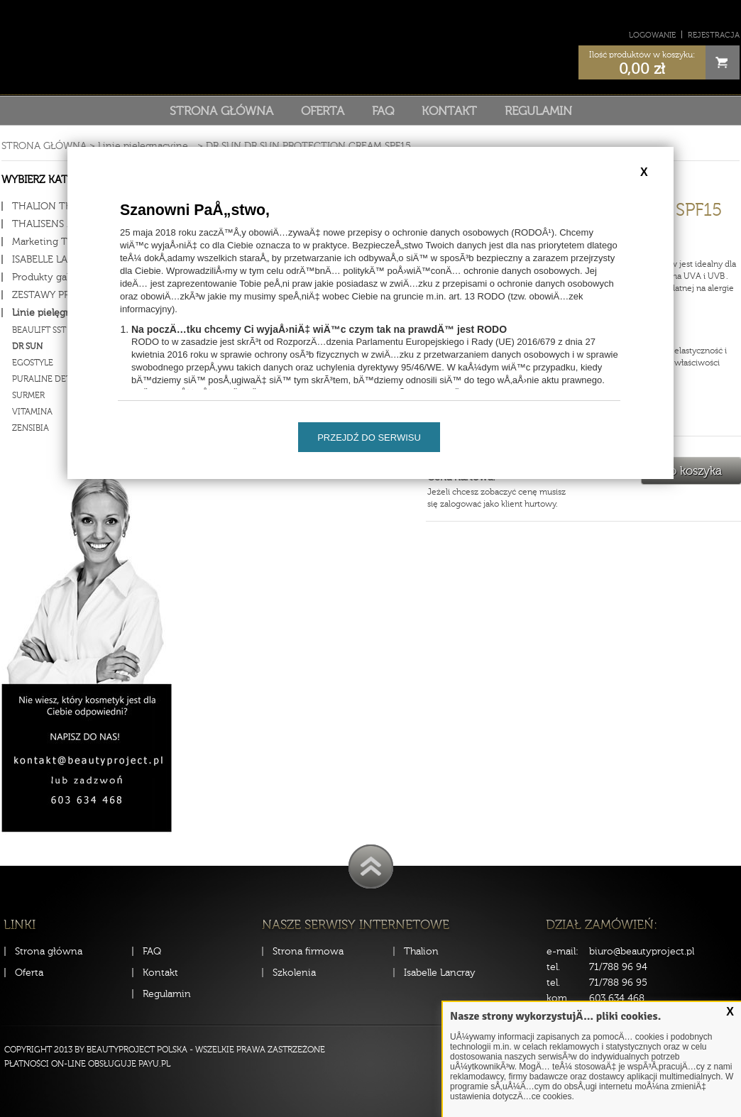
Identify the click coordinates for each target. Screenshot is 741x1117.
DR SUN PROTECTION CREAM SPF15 (327, 146)
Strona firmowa (308, 951)
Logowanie (652, 35)
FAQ (383, 111)
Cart (723, 62)
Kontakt (449, 111)
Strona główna (221, 111)
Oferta (322, 111)
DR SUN (223, 146)
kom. (558, 998)
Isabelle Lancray (440, 973)
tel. (553, 967)
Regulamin (538, 111)
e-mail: (562, 951)
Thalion (421, 951)
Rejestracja (714, 35)
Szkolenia (294, 973)
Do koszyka (691, 470)
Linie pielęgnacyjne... (146, 146)
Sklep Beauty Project (370, 45)
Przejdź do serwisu (369, 437)
